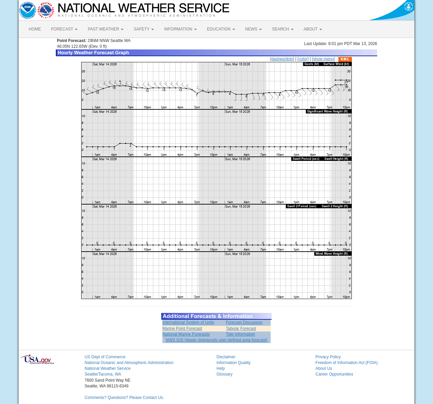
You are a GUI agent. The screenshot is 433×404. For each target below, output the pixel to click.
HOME (35, 29)
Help (220, 368)
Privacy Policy (328, 357)
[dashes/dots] (282, 59)
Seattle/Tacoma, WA (103, 374)
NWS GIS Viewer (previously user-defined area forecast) (217, 340)
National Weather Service (108, 368)
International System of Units (188, 322)
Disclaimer (225, 357)
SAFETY (144, 29)
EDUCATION (221, 29)
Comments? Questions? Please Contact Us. (124, 397)
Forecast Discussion (244, 322)
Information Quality (233, 362)
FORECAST (64, 29)
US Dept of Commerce (105, 357)
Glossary (224, 374)
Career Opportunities (334, 374)
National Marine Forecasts (186, 334)
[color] (303, 59)
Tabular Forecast (241, 328)
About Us (324, 368)
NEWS (253, 29)
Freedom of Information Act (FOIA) (347, 362)
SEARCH (282, 29)
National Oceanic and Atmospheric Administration (129, 362)
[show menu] (323, 59)
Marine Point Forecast (182, 328)
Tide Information (240, 334)
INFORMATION (180, 29)
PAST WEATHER (105, 29)
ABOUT (313, 29)
